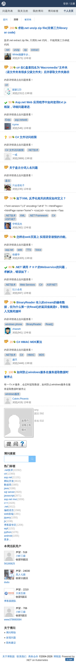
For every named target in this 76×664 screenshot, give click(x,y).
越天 (14, 359)
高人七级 (21, 574)
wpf (9, 528)
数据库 (11, 484)
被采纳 (28, 19)
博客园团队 (10, 601)
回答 (16, 19)
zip (25, 49)
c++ (9, 503)
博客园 (57, 656)
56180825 (9, 563)
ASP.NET (10, 219)
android (11, 535)
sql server (13, 492)
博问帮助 (11, 632)
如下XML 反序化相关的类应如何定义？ (41, 198)
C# (53, 215)
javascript (12, 495)
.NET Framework (38, 215)
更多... (7, 539)
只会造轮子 (18, 185)
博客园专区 (13, 524)
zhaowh (16, 329)
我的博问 (38, 11)
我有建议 (11, 642)
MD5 (41, 354)
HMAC (30, 354)
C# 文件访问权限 (26, 137)
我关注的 (23, 11)
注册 (72, 3)
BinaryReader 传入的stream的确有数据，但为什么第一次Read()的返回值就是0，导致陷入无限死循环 (36, 307)
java (10, 488)
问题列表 (7, 11)
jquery (11, 517)
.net (7, 49)
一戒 (14, 154)
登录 (65, 3)
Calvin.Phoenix (20, 398)
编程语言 (12, 510)
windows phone (13, 324)
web (20, 249)
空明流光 (17, 223)
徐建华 (16, 254)
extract (35, 49)
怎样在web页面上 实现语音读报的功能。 (42, 237)
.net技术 (12, 470)
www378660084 (12, 619)
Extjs (8, 119)
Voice (38, 249)
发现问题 (11, 637)
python (11, 532)
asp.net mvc (14, 499)
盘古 (7, 180)
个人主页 (68, 11)
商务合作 (33, 656)
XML (22, 215)
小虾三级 (21, 555)
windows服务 (12, 394)
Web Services (27, 284)
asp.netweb (21, 119)
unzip (16, 49)
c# (6, 85)
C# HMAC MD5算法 (29, 342)
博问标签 (53, 11)
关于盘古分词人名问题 (23, 167)
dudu (7, 582)
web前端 (12, 514)
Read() (49, 324)
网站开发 (12, 481)
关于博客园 (8, 656)
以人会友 (17, 289)
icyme (15, 124)
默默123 (16, 89)
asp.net (9, 249)
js (8, 521)
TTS (28, 249)
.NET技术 (33, 150)
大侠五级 (21, 593)
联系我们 (21, 656)
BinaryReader (33, 324)
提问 (5, 19)
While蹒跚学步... (21, 54)
